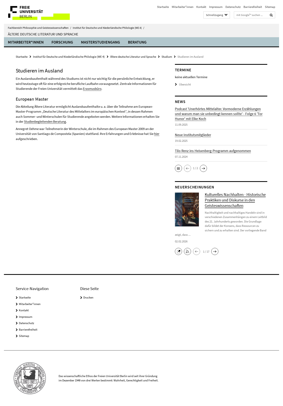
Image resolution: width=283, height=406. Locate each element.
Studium (167, 56)
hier (156, 134)
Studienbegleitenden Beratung (45, 121)
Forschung (62, 42)
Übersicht (183, 84)
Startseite (163, 7)
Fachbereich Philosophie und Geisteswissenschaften (39, 27)
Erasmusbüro (92, 88)
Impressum (215, 7)
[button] (178, 168)
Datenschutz (233, 7)
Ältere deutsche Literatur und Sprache (43, 34)
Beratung (137, 42)
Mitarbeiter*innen (182, 7)
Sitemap (270, 7)
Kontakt (201, 7)
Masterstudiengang (100, 42)
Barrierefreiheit (252, 7)
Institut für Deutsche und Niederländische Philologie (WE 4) (108, 27)
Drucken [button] (88, 297)
